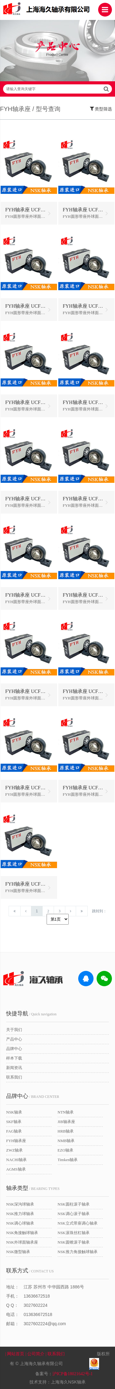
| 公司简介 (35, 1354)
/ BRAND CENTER (32, 1096)
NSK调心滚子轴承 (74, 1213)
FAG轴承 (14, 1131)
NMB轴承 (66, 1140)
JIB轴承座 (66, 1121)
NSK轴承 (14, 1112)
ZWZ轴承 (14, 1150)
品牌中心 (14, 1048)
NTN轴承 (66, 1112)
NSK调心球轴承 (20, 1223)
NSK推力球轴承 (20, 1213)
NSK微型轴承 (18, 1251)
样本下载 (14, 1058)
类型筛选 (101, 108)
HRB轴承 (66, 1131)
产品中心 (14, 1039)
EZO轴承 (65, 1150)
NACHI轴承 (16, 1159)
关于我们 (14, 1029)
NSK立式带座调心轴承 (78, 1223)
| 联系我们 (59, 1354)
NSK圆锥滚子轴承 (74, 1242)
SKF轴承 (13, 1121)
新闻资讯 (14, 1067)
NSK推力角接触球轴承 (78, 1251)
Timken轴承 (68, 1159)
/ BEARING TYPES (32, 1188)
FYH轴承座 (16, 1140)
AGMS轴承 (16, 1169)
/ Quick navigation (31, 1013)
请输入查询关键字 (57, 89)
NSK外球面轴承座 (22, 1242)
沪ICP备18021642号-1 (72, 1374)
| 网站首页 (15, 1354)
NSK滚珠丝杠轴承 (74, 1232)
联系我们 (14, 1077)
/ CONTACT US (30, 1271)
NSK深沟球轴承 (20, 1204)
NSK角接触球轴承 (22, 1232)
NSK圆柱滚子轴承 (74, 1204)
